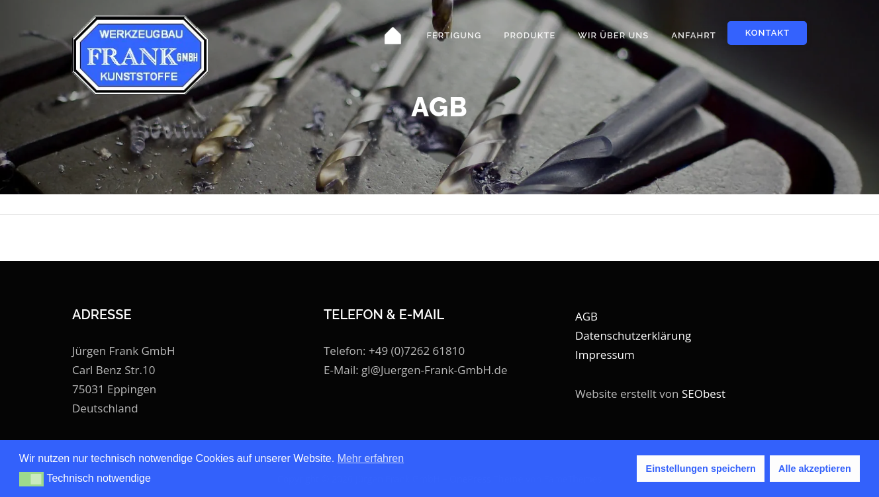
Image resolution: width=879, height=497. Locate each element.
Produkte (529, 35)
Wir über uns (613, 35)
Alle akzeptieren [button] (814, 468)
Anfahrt (693, 35)
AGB (586, 316)
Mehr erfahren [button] (371, 458)
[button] (31, 479)
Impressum (605, 354)
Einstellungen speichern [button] (701, 468)
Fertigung (453, 35)
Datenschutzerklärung (633, 335)
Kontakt (767, 33)
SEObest (703, 393)
